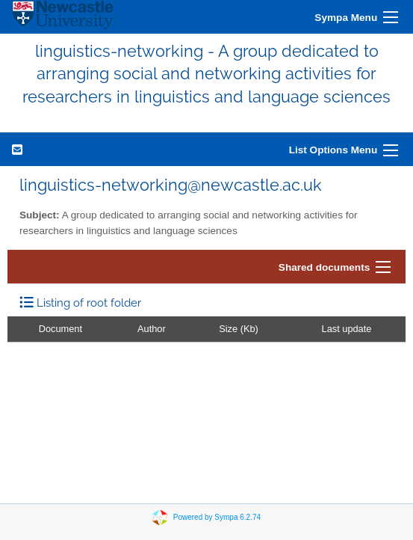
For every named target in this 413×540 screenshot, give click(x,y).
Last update (347, 328)
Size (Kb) (238, 328)
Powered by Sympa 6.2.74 (217, 517)
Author (151, 328)
